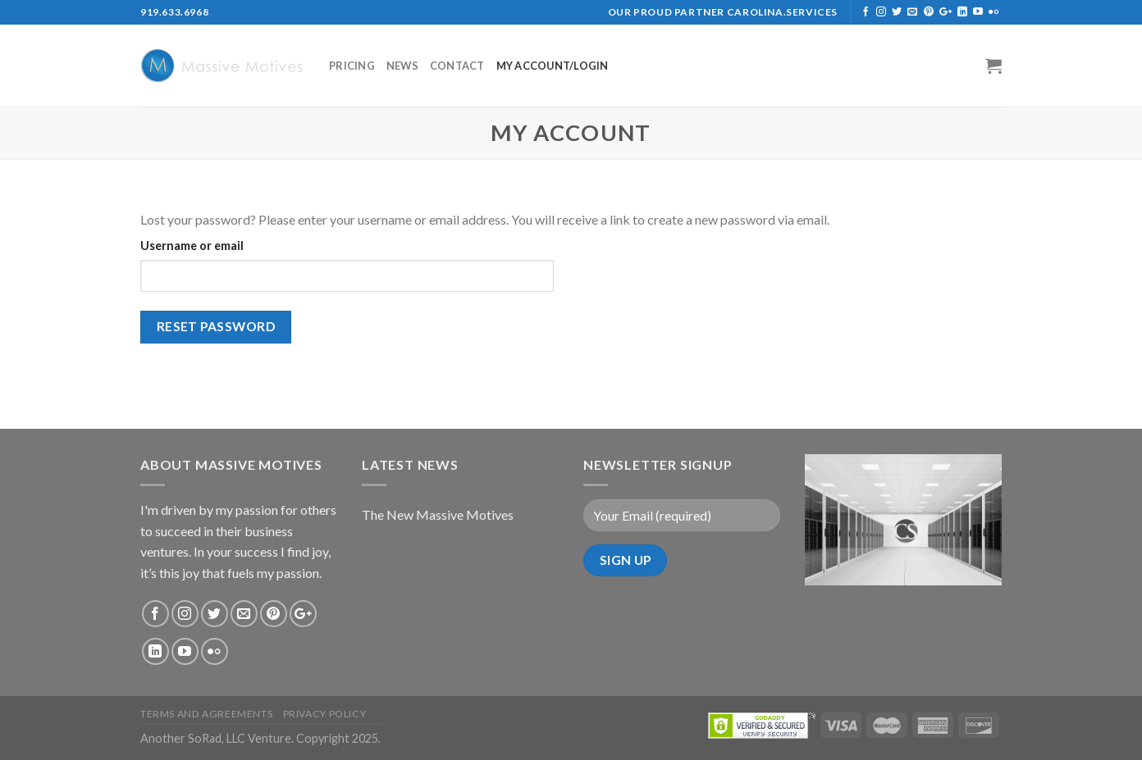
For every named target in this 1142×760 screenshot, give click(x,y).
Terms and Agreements (206, 714)
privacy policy (325, 714)
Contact (457, 65)
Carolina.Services (782, 12)
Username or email (192, 246)
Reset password (216, 326)
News (402, 65)
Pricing (352, 65)
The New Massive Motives (438, 514)
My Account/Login (552, 65)
